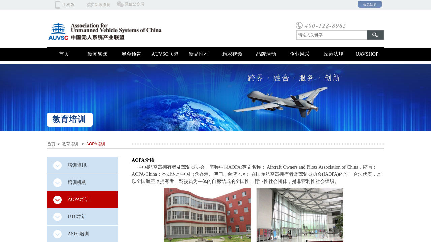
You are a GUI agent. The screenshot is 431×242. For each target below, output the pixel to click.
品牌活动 (266, 54)
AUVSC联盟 (165, 54)
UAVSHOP (367, 54)
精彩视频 (232, 54)
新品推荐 (199, 54)
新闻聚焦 (98, 54)
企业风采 (300, 54)
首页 (64, 54)
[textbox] (331, 35)
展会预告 (131, 54)
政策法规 (333, 54)
